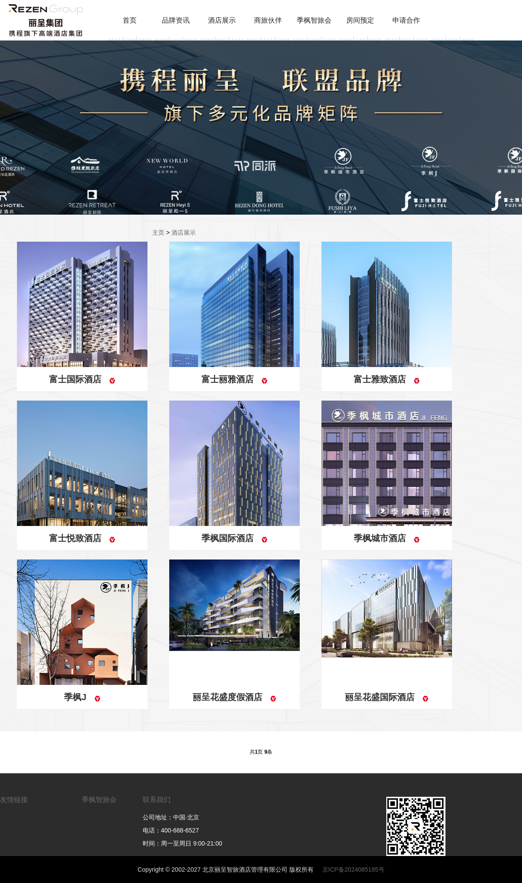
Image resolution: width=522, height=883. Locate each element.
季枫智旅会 (314, 20)
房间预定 (360, 20)
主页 (158, 232)
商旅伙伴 (268, 20)
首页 (130, 20)
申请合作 (406, 20)
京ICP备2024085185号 (353, 869)
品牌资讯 (176, 20)
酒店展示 (222, 20)
